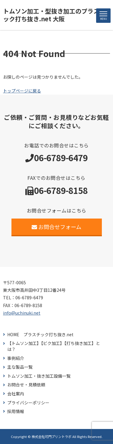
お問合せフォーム (56, 227)
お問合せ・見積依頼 (26, 385)
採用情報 (15, 411)
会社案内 (15, 394)
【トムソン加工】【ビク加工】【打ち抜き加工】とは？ (53, 346)
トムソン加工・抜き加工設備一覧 (39, 376)
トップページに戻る (22, 91)
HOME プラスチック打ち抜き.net (40, 334)
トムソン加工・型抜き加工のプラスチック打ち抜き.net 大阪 (54, 15)
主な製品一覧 (20, 367)
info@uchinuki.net (21, 313)
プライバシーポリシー (28, 403)
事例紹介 (15, 358)
